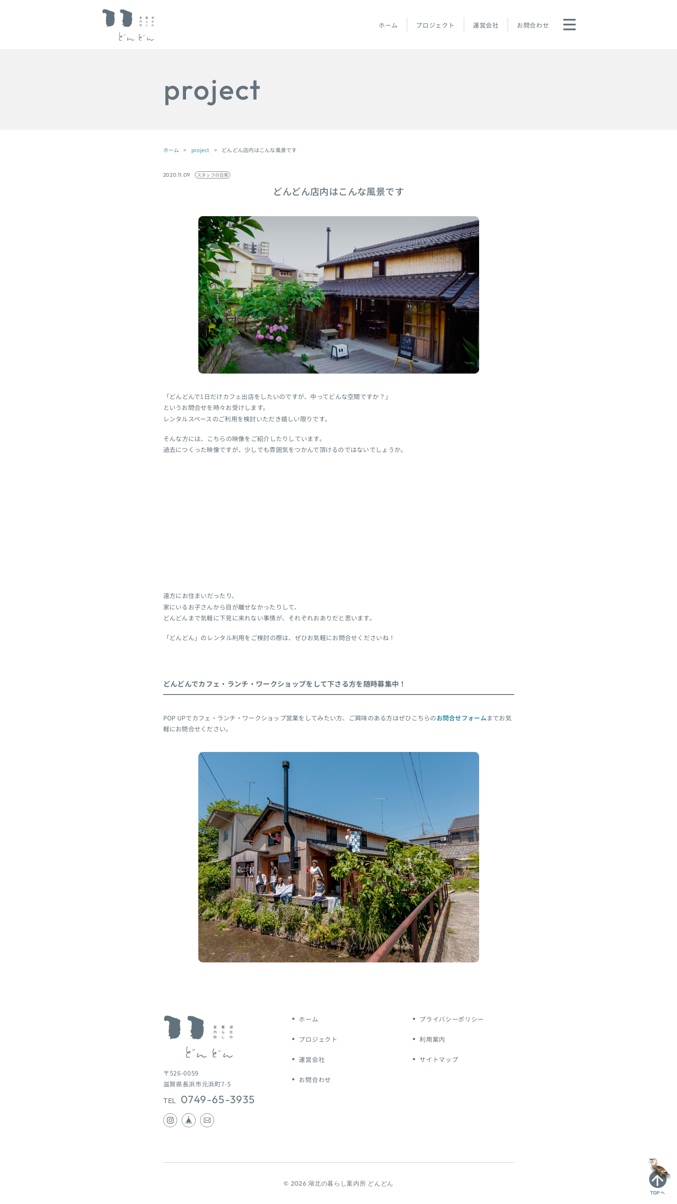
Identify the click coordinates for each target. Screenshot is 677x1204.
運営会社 (486, 25)
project (200, 149)
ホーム (388, 25)
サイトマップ (438, 1059)
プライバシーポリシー (451, 1019)
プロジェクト (435, 25)
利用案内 (432, 1039)
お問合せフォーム (462, 717)
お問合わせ (533, 25)
